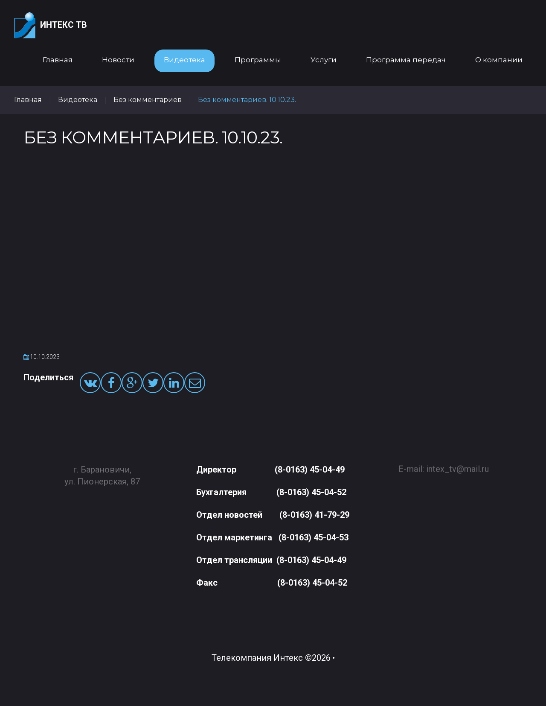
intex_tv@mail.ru (457, 465)
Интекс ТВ (50, 25)
